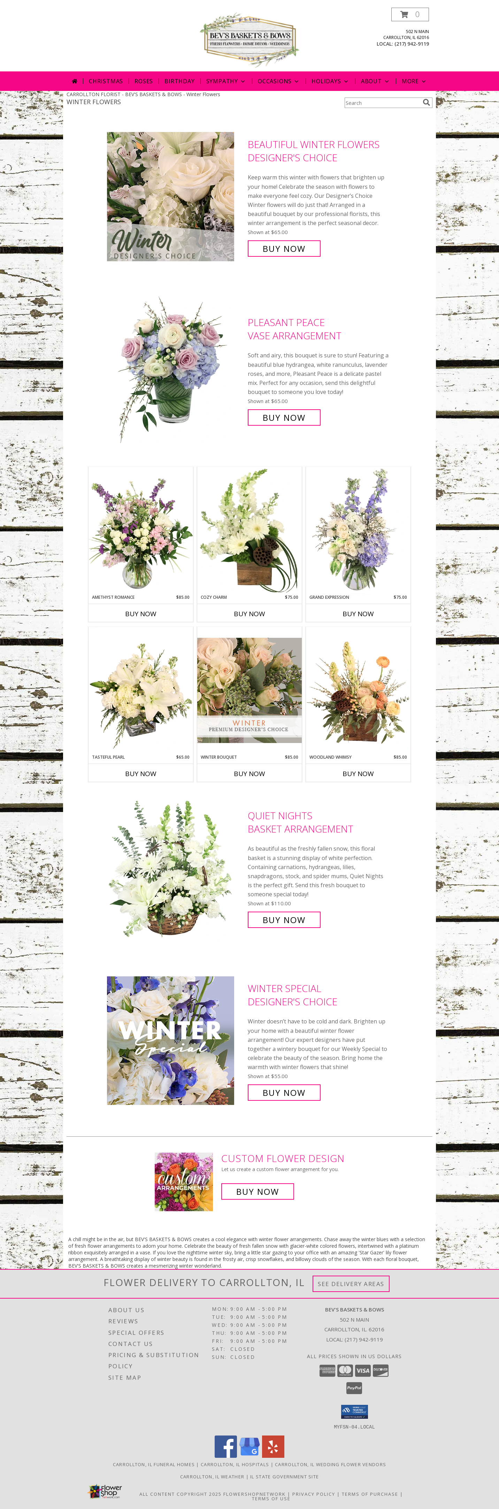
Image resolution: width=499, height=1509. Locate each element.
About (375, 81)
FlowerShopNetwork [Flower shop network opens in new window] (254, 1494)
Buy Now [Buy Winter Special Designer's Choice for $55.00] (284, 1092)
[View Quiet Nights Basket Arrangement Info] (175, 868)
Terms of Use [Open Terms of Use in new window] (271, 1498)
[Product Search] (382, 103)
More (414, 81)
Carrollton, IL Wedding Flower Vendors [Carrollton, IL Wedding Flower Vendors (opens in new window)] (330, 1464)
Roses (144, 81)
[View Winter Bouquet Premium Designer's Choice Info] (249, 690)
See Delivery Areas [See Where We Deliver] (351, 1284)
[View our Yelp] (273, 1455)
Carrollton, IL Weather (212, 1476)
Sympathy (226, 81)
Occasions (279, 81)
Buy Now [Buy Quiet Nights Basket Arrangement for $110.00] (284, 920)
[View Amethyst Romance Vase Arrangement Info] (141, 530)
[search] (426, 102)
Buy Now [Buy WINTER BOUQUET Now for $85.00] (249, 773)
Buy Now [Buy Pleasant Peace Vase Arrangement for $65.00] (284, 417)
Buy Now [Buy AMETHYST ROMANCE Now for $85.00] (140, 613)
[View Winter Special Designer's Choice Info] (175, 1040)
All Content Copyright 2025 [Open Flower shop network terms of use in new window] (180, 1494)
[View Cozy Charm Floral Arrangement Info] (249, 530)
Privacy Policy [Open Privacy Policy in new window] (313, 1494)
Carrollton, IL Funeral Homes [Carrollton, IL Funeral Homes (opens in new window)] (154, 1464)
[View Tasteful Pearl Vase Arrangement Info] (141, 690)
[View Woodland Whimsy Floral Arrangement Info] (358, 690)
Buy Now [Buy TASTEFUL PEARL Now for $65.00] (140, 773)
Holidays (330, 81)
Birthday (179, 81)
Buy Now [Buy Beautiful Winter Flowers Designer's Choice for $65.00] (284, 248)
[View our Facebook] (226, 1455)
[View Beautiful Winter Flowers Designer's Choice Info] (175, 196)
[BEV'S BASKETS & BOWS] (249, 39)
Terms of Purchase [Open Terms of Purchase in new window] (370, 1494)
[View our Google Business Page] (249, 1455)
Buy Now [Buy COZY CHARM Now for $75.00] (249, 613)
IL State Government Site (284, 1476)
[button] (410, 14)
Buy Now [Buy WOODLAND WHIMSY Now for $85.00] (358, 773)
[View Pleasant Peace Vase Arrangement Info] (175, 370)
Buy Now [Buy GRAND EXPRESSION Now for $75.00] (358, 613)
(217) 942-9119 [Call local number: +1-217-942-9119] (411, 43)
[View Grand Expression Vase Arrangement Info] (358, 530)
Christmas (106, 81)
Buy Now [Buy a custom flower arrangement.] (257, 1191)
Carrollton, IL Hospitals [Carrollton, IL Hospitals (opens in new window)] (235, 1464)
